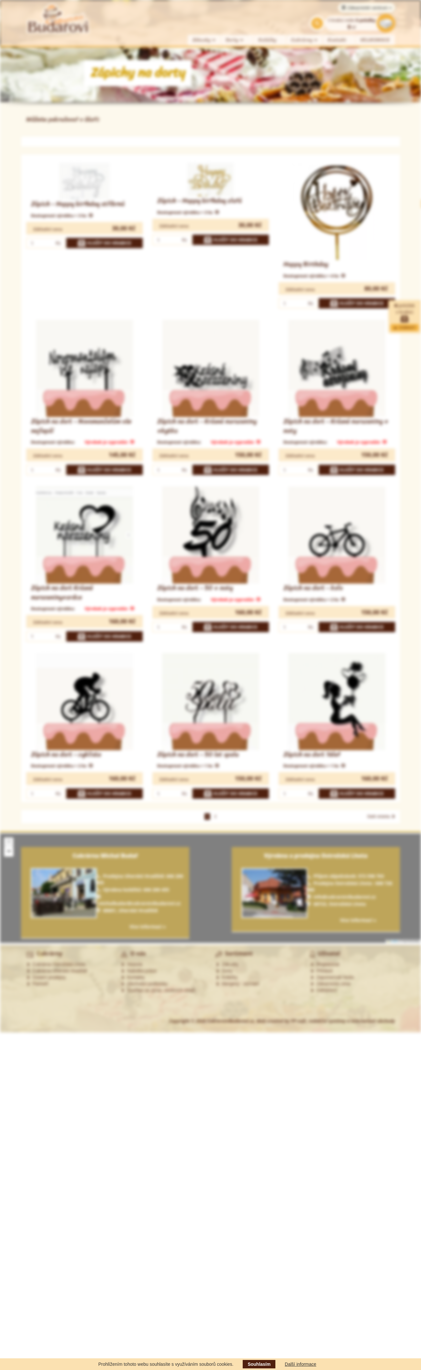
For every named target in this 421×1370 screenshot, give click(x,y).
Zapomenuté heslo (332, 977)
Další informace (300, 1364)
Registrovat (324, 964)
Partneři (37, 983)
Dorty (235, 40)
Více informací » (358, 920)
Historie (131, 964)
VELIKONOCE (375, 40)
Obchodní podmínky (144, 983)
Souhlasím (259, 1364)
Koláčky (267, 40)
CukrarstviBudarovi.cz (230, 1021)
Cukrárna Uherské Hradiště (56, 970)
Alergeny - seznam (238, 983)
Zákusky (204, 40)
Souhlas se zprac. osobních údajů (158, 990)
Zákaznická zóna (330, 983)
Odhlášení (323, 990)
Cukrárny (304, 40)
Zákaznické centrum (366, 7)
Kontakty (133, 977)
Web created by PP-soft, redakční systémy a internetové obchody (325, 1021)
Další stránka (381, 816)
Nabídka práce (139, 970)
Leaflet (392, 941)
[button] (9, 842)
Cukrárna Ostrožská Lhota (55, 964)
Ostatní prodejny (46, 977)
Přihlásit (321, 970)
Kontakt (337, 40)
